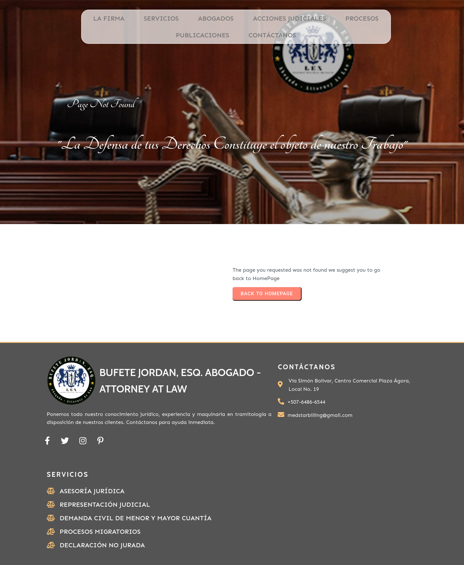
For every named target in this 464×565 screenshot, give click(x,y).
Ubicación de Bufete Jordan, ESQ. (357, 533)
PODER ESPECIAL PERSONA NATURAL (357, 548)
